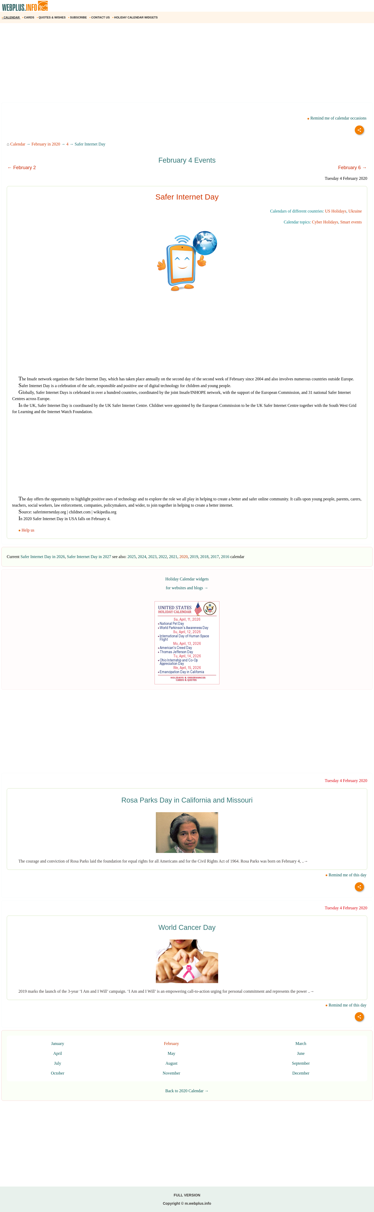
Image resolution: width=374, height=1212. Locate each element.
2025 (132, 556)
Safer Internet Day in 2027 (89, 556)
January (57, 1043)
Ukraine (355, 211)
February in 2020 (45, 144)
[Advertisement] (156, 64)
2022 (163, 556)
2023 (152, 556)
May (171, 1053)
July (57, 1063)
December (300, 1073)
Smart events (351, 222)
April (57, 1053)
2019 (194, 556)
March (300, 1043)
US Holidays (335, 211)
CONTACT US (99, 17)
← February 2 (21, 167)
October (57, 1073)
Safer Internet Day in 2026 (43, 556)
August (171, 1063)
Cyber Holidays (325, 222)
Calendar (17, 144)
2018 (204, 556)
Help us (26, 530)
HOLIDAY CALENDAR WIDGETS (135, 17)
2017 (215, 556)
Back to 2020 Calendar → (187, 1091)
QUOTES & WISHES (51, 17)
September (301, 1063)
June (301, 1053)
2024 (142, 556)
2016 (225, 556)
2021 (173, 556)
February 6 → (352, 167)
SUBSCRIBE (78, 17)
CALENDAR (11, 17)
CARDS (28, 17)
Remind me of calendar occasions (336, 118)
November (171, 1073)
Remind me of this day (345, 875)
